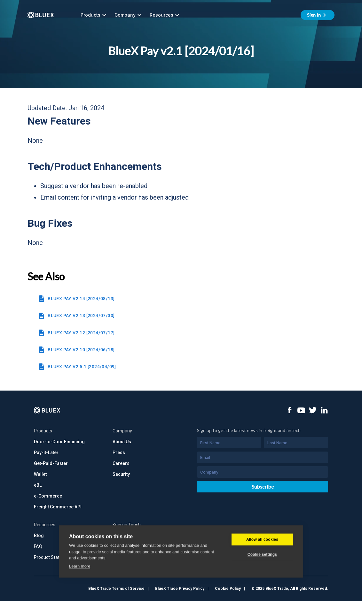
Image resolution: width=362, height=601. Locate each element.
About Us (122, 441)
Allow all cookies (262, 585)
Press (119, 452)
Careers (121, 463)
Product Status (49, 557)
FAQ (38, 546)
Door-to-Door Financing (59, 441)
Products (94, 15)
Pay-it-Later (46, 452)
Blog (39, 535)
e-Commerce (48, 495)
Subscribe (263, 486)
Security (121, 474)
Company (128, 15)
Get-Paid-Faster (51, 463)
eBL (38, 485)
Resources (165, 15)
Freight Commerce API (58, 506)
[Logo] (47, 410)
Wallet (40, 474)
